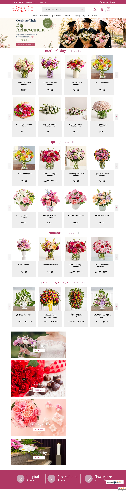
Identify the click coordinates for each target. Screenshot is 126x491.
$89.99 (76, 90)
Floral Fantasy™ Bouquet (50, 174)
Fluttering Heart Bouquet (50, 216)
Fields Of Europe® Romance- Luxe (102, 265)
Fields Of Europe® (102, 83)
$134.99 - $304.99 (76, 321)
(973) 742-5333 (18, 2)
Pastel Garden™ (24, 265)
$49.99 (50, 222)
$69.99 (102, 181)
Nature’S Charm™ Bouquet (24, 83)
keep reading (69, 428)
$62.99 (24, 272)
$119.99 (102, 131)
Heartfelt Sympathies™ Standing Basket (50, 315)
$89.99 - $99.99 (50, 181)
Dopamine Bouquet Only (24, 125)
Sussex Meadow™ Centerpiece (50, 125)
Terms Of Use (78, 489)
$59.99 (24, 222)
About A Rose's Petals (18, 424)
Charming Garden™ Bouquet (76, 174)
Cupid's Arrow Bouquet (76, 215)
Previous (9, 75)
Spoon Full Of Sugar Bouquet (24, 216)
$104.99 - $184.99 (50, 321)
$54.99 (102, 222)
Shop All (74, 51)
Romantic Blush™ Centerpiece (76, 125)
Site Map (110, 489)
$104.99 (24, 90)
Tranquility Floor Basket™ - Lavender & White (102, 315)
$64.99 (24, 131)
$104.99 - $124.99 (24, 321)
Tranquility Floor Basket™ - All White (24, 315)
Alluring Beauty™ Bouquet (50, 83)
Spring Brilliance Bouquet (102, 174)
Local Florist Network (100, 489)
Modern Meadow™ (50, 265)
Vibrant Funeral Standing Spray (76, 315)
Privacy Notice (88, 489)
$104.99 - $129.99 (102, 272)
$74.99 (50, 90)
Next (116, 75)
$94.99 (50, 272)
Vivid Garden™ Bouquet (76, 83)
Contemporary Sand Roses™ (102, 125)
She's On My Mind (102, 215)
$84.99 (50, 131)
